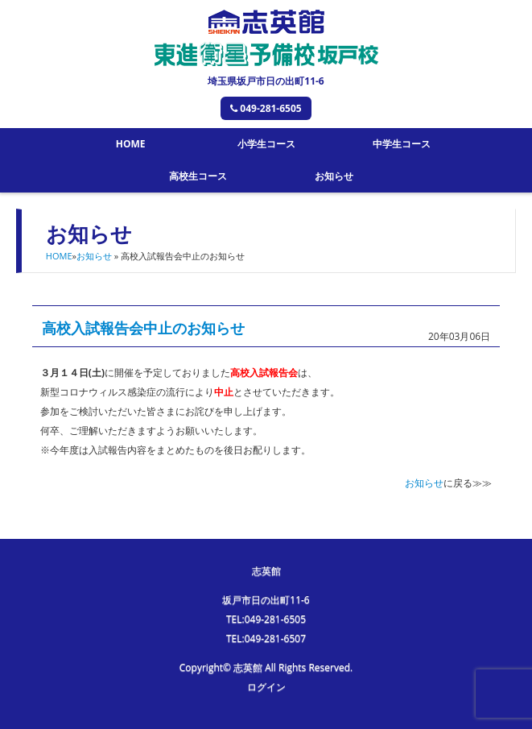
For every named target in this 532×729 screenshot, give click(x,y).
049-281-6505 (265, 108)
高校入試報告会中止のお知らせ (143, 328)
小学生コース (266, 144)
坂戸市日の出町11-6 (265, 600)
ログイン (266, 687)
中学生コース (402, 144)
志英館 (266, 571)
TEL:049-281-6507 (266, 638)
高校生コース (198, 176)
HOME (131, 144)
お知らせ (334, 176)
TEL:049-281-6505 (266, 619)
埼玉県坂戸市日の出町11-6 (266, 81)
